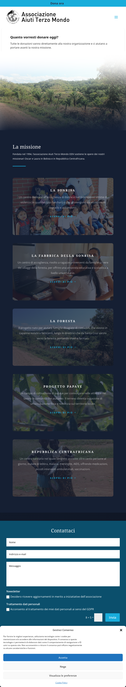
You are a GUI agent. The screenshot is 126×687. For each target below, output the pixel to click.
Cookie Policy (61, 682)
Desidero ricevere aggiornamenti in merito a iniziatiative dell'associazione (54, 596)
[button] (121, 630)
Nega (63, 666)
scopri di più (61, 216)
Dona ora (57, 3)
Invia (112, 617)
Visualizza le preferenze (63, 675)
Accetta (63, 657)
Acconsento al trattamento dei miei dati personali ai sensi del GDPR (50, 609)
